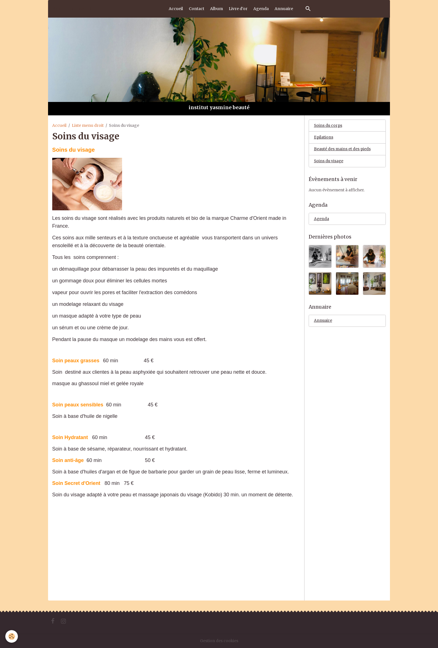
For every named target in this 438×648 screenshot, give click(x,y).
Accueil (176, 8)
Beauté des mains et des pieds (342, 149)
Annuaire (284, 8)
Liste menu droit (88, 125)
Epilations (323, 137)
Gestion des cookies (219, 640)
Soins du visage (329, 161)
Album (216, 8)
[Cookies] (12, 636)
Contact (196, 8)
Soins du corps (328, 125)
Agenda (261, 8)
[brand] (72, 8)
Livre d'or (238, 8)
